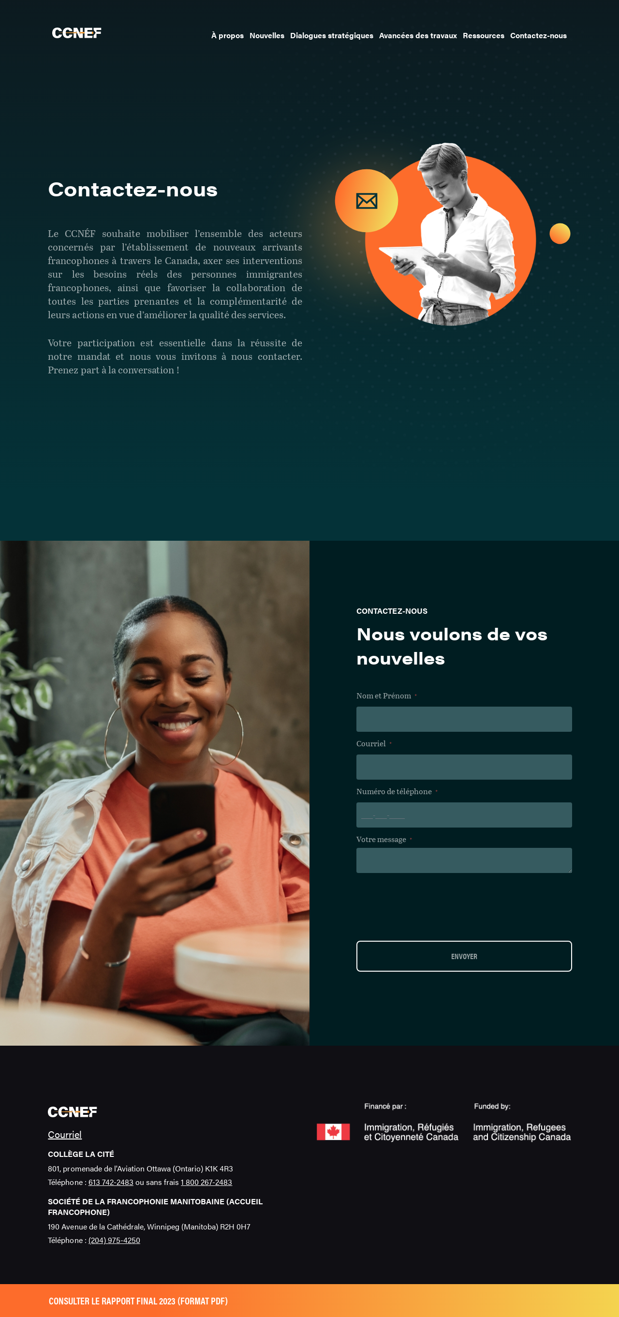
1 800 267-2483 (206, 1181)
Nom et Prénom (386, 695)
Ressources (483, 35)
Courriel (374, 743)
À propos (227, 35)
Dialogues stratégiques (331, 35)
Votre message (384, 839)
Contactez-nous (538, 35)
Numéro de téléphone (397, 791)
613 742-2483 (110, 1181)
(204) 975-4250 (114, 1239)
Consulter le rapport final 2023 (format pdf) (138, 1300)
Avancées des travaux (418, 35)
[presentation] (429, 906)
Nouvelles (267, 35)
